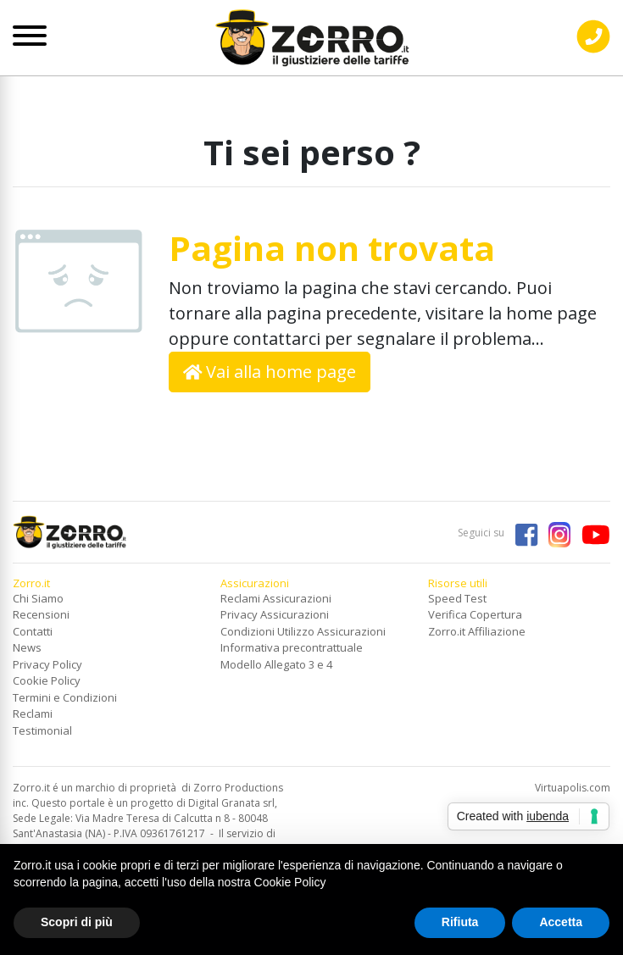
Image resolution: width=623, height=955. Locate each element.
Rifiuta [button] (460, 922)
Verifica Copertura (475, 614)
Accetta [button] (560, 922)
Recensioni (41, 614)
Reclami (33, 713)
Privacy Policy (47, 664)
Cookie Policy (47, 680)
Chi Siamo (38, 598)
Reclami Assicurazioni (275, 598)
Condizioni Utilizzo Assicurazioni (303, 631)
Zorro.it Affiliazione (477, 631)
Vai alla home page (270, 371)
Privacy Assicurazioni (274, 614)
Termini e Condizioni (65, 697)
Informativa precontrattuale (291, 647)
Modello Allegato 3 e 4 (276, 664)
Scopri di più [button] (77, 922)
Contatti (33, 631)
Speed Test (457, 598)
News (27, 647)
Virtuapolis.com (572, 787)
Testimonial (42, 730)
